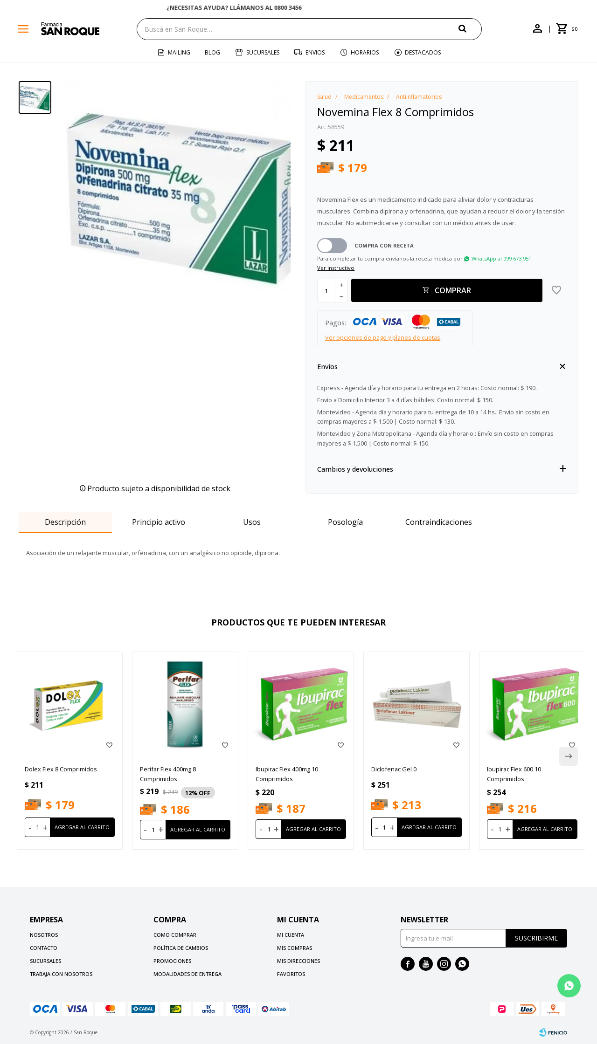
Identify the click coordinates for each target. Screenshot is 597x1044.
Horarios (365, 52)
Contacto (43, 947)
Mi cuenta (290, 934)
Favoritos (291, 973)
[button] (470, 28)
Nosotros (44, 934)
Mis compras (294, 947)
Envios (315, 52)
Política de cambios (180, 947)
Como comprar (174, 934)
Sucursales (262, 52)
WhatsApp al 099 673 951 (501, 258)
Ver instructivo (335, 267)
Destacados (423, 52)
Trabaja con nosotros (61, 973)
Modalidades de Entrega (187, 973)
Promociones (172, 960)
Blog (212, 52)
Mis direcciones (298, 960)
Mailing (179, 52)
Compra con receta (384, 245)
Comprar (453, 290)
